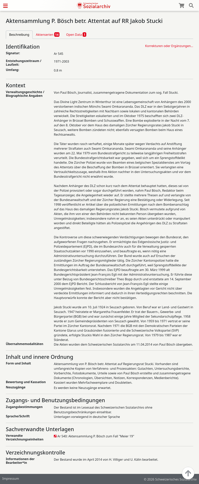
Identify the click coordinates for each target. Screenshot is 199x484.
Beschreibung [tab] (19, 34)
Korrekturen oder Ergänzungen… (169, 46)
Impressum (10, 478)
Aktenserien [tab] (48, 34)
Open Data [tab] (76, 34)
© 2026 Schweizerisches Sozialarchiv (170, 479)
